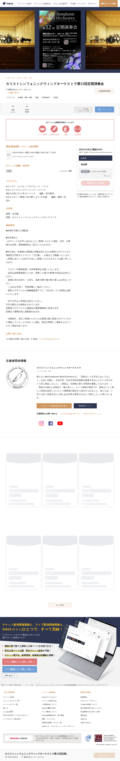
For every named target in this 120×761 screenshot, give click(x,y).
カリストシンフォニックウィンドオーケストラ (59, 367)
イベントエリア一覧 (10, 704)
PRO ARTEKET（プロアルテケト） (16, 715)
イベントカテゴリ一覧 (11, 701)
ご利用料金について (49, 704)
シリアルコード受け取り (12, 719)
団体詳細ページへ (85, 406)
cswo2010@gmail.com (49, 339)
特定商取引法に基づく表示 (90, 712)
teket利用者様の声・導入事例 (53, 715)
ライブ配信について (49, 712)
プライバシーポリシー (89, 701)
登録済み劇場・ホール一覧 (52, 723)
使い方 (5, 708)
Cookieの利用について (89, 704)
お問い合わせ (85, 723)
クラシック (10, 78)
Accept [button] (112, 749)
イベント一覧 (28, 685)
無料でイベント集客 (108, 3)
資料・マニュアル (48, 719)
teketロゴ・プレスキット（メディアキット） (58, 726)
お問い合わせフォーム (92, 413)
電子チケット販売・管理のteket (11, 685)
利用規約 (84, 697)
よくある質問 (8, 712)
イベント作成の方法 (49, 701)
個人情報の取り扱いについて (91, 708)
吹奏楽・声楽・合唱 (24, 78)
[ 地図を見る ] (13, 93)
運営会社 (84, 715)
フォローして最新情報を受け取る (54, 406)
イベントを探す (9, 697)
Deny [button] (100, 749)
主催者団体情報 (104, 91)
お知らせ (84, 719)
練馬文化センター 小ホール (34, 757)
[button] (3, 752)
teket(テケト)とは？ (49, 697)
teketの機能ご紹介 (49, 708)
